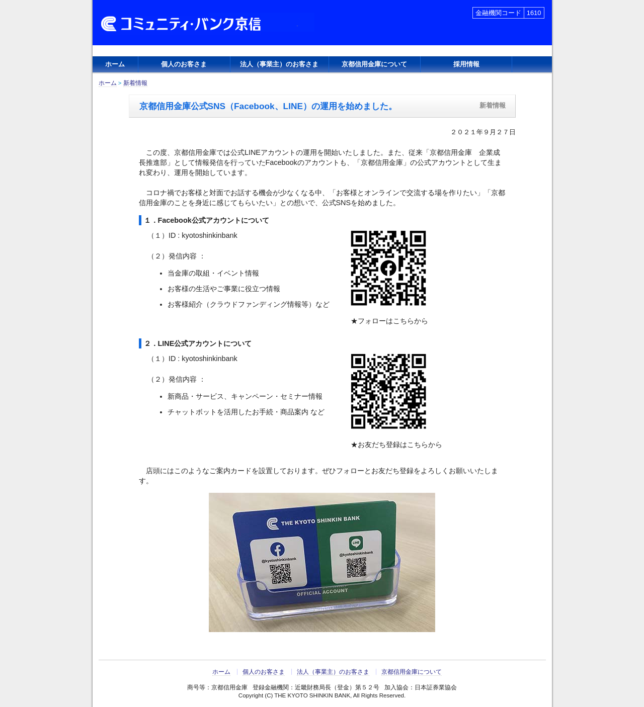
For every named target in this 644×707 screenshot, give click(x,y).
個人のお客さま (184, 64)
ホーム (115, 64)
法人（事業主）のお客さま (279, 64)
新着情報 (135, 83)
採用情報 (466, 64)
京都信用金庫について (374, 64)
